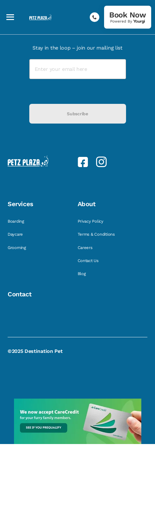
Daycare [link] (16, 234)
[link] (127, 17)
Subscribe (77, 113)
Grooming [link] (17, 247)
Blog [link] (82, 273)
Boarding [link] (16, 221)
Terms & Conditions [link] (97, 234)
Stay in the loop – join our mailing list (77, 48)
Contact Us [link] (89, 260)
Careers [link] (86, 247)
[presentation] (77, 91)
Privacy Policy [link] (91, 221)
